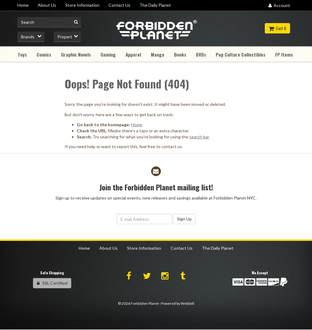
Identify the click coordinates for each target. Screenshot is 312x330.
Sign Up (184, 218)
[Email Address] (144, 219)
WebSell (187, 303)
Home (136, 124)
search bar (199, 136)
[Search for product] (49, 22)
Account (279, 5)
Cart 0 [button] (277, 28)
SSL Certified (52, 283)
